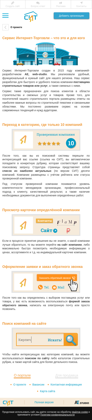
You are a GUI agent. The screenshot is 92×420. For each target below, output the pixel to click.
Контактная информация (66, 384)
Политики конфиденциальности (57, 414)
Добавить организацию (71, 15)
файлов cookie (80, 412)
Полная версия (44, 402)
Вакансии (38, 384)
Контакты (81, 6)
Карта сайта (47, 391)
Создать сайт (13, 6)
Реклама (60, 6)
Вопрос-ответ (38, 6)
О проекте (19, 384)
